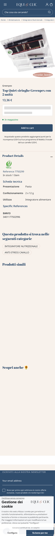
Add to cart (27, 128)
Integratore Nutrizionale (21, 246)
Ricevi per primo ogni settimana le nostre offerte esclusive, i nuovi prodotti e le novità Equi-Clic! (26, 491)
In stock (7, 175)
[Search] (27, 12)
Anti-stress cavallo (17, 252)
